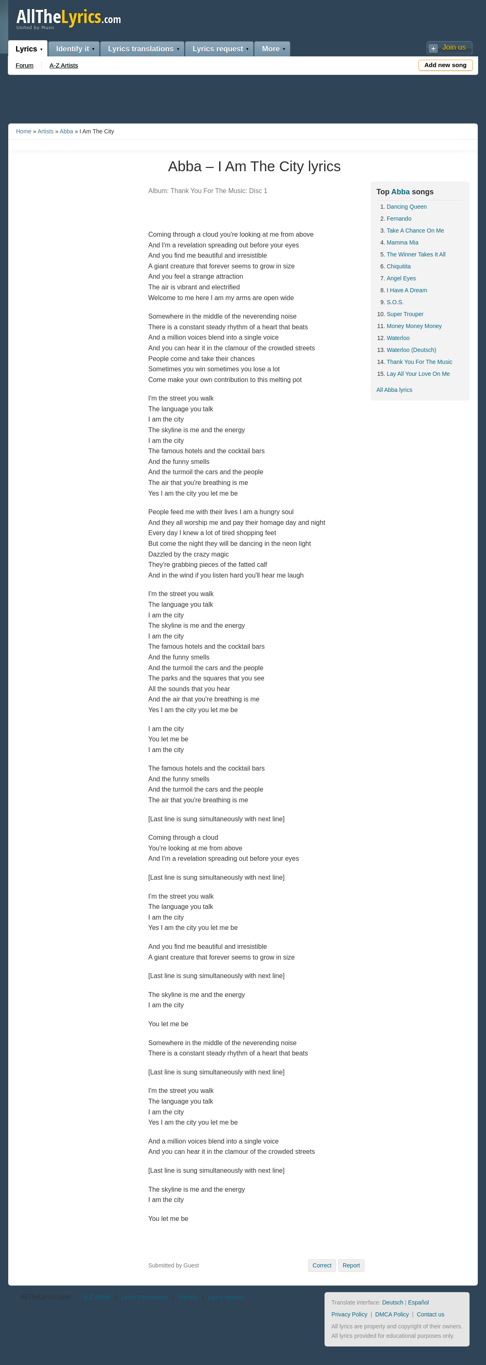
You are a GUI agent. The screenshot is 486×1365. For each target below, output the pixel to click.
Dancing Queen (407, 206)
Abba (66, 131)
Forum (24, 65)
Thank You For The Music (419, 362)
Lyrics (26, 49)
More (271, 49)
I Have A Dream (407, 290)
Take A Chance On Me (415, 230)
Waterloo (398, 338)
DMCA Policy (392, 1314)
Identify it (72, 49)
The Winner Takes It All (416, 254)
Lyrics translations (140, 49)
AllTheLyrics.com (45, 1296)
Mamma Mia (402, 242)
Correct (322, 1265)
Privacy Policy (349, 1314)
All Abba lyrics (394, 390)
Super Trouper (405, 314)
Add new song (446, 64)
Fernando (399, 218)
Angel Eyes (401, 278)
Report (351, 1265)
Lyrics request (218, 49)
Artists (45, 131)
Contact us (430, 1314)
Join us (454, 47)
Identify (187, 1297)
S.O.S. (395, 302)
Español (418, 1302)
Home (23, 131)
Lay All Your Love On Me (418, 373)
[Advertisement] (243, 97)
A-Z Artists (63, 65)
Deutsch (392, 1302)
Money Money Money (414, 326)
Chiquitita (399, 266)
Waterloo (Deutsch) (411, 350)
